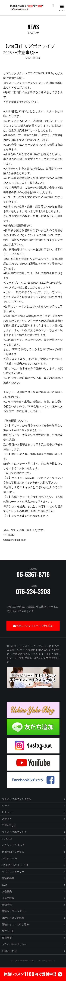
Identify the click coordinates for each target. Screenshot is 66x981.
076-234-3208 (33, 591)
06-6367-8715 (33, 574)
